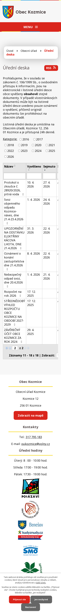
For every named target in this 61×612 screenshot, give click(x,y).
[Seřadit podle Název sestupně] (15, 166)
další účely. (41, 582)
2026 (10, 157)
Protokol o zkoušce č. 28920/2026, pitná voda (14, 188)
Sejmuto (49, 166)
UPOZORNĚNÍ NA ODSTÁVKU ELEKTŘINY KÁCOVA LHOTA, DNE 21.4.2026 (14, 238)
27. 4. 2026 (46, 184)
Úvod (9, 51)
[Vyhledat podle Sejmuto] (49, 176)
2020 (38, 145)
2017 (39, 139)
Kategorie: (10, 139)
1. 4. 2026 (33, 199)
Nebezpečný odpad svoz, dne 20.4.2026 (13, 280)
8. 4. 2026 (33, 253)
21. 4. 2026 (46, 276)
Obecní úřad (29, 51)
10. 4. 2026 (30, 184)
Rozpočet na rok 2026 (13, 294)
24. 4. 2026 (46, 201)
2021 (51, 145)
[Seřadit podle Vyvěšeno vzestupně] (29, 169)
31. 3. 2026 (30, 230)
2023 (24, 151)
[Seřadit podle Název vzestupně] (15, 165)
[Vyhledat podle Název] (15, 176)
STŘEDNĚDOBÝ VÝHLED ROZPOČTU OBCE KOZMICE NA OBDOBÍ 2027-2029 (14, 312)
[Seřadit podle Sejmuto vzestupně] (45, 169)
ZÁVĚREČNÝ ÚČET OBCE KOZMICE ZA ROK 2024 (13, 336)
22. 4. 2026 (46, 230)
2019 (24, 145)
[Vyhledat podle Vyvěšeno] (34, 176)
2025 (51, 151)
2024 (38, 151)
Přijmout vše (19, 599)
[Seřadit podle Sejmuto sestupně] (45, 170)
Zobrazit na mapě (30, 415)
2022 (10, 151)
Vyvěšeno (34, 166)
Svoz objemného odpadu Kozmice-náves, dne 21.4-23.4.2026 (13, 211)
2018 (10, 145)
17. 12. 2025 (31, 294)
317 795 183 (34, 437)
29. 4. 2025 (30, 332)
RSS (51, 68)
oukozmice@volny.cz (35, 444)
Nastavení (30, 607)
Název (8, 166)
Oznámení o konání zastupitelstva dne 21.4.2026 (14, 261)
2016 (25, 139)
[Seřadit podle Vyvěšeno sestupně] (29, 170)
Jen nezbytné (41, 599)
